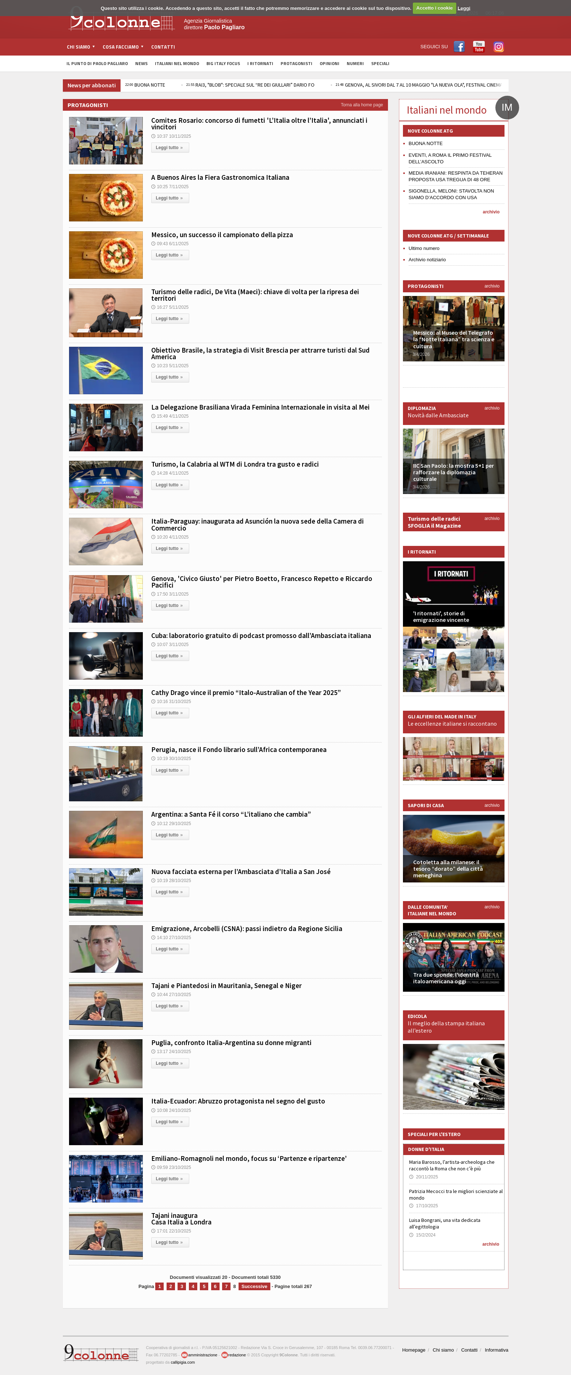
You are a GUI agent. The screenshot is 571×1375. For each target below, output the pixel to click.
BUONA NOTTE (145, 84)
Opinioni (329, 63)
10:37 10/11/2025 (171, 136)
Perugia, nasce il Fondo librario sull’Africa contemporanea (239, 749)
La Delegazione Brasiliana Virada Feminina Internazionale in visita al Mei (260, 407)
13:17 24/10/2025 (171, 1051)
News (141, 63)
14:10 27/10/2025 (171, 937)
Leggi (464, 8)
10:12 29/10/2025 (171, 823)
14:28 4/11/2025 (170, 473)
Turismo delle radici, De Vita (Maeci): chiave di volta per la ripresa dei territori (255, 295)
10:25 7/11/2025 (170, 186)
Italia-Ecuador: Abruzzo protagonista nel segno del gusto (238, 1101)
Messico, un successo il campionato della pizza (222, 234)
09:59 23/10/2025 (171, 1167)
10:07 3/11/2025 (170, 644)
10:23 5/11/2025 (170, 365)
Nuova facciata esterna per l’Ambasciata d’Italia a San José (241, 871)
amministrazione (199, 1355)
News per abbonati (92, 85)
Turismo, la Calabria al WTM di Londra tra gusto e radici (235, 464)
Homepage (414, 1350)
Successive (254, 1286)
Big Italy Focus (223, 63)
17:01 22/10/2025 (171, 1231)
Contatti (163, 46)
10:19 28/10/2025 (171, 880)
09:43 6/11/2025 (170, 243)
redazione (233, 1355)
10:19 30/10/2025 (171, 758)
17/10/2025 (423, 1205)
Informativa (496, 1350)
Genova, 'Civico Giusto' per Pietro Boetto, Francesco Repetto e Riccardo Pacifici (261, 581)
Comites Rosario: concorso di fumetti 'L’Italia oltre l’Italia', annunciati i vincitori (259, 123)
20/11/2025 (423, 1177)
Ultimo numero (424, 248)
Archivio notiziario (427, 259)
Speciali (380, 63)
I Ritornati (260, 63)
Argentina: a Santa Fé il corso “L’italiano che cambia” (231, 814)
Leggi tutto (170, 147)
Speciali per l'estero (434, 1134)
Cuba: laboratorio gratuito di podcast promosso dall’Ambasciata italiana (261, 635)
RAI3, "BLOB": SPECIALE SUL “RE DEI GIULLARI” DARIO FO (250, 84)
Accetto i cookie (434, 8)
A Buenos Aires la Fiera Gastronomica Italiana (220, 177)
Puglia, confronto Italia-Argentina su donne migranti (231, 1042)
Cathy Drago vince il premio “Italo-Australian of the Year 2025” (246, 692)
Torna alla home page (362, 104)
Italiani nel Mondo (177, 63)
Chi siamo (443, 1350)
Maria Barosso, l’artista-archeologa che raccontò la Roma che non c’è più (452, 1165)
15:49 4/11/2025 (170, 416)
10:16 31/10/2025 (171, 701)
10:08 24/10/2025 (171, 1110)
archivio (491, 211)
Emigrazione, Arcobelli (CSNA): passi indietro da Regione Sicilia (246, 928)
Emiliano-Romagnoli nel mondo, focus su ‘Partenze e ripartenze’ (249, 1158)
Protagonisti (296, 63)
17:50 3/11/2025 (170, 594)
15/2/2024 (422, 1235)
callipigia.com (183, 1362)
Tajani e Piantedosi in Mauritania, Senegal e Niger (226, 985)
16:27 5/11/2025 (170, 307)
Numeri (355, 63)
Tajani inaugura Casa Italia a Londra (181, 1218)
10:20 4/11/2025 (170, 537)
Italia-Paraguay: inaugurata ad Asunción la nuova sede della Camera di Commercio (257, 524)
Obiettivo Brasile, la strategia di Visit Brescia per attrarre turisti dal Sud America (260, 353)
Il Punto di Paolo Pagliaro (97, 63)
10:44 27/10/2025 (171, 994)
